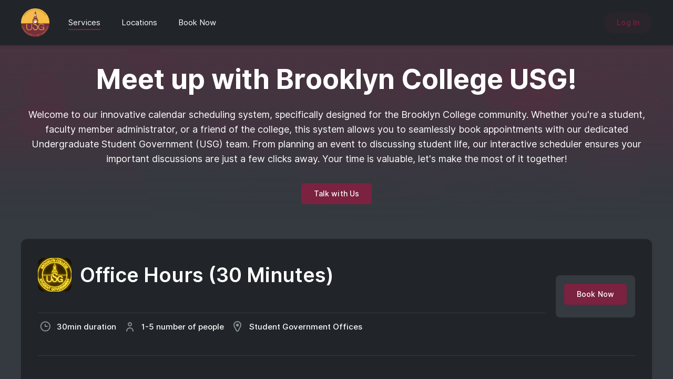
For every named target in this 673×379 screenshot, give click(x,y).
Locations (139, 22)
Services (84, 22)
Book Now (197, 22)
